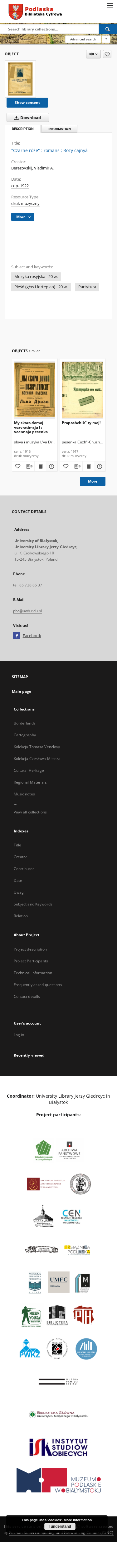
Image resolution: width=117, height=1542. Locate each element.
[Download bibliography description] (28, 466)
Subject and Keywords (33, 904)
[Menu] (109, 5)
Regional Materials (30, 782)
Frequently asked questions (38, 984)
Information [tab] (59, 129)
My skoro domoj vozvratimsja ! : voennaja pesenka (31, 427)
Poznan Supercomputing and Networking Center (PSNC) (61, 1532)
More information (78, 1520)
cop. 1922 (20, 185)
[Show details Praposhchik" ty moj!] (99, 466)
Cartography (25, 735)
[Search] (108, 29)
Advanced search (83, 39)
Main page (22, 691)
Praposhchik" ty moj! (81, 422)
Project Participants (31, 961)
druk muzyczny (25, 203)
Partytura (87, 286)
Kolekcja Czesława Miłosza (37, 758)
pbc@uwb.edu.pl (27, 611)
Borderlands (25, 723)
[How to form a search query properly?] (106, 39)
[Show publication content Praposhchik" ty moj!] (88, 466)
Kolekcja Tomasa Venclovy (37, 746)
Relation (21, 916)
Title (18, 845)
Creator (20, 856)
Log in (19, 1034)
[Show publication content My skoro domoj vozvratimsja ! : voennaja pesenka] (40, 466)
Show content (27, 102)
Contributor (24, 868)
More (92, 481)
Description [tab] (23, 129)
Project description (30, 949)
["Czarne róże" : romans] (20, 79)
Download (26, 117)
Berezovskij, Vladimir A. (32, 168)
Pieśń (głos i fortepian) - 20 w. (41, 286)
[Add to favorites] (107, 54)
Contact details (27, 996)
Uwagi (19, 892)
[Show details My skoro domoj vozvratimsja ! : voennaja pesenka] (50, 466)
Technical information (33, 972)
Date (18, 880)
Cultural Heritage (29, 770)
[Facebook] (16, 636)
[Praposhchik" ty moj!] (82, 390)
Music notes (24, 794)
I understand (60, 1526)
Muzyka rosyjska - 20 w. (36, 276)
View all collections (30, 812)
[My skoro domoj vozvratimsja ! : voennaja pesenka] (34, 390)
